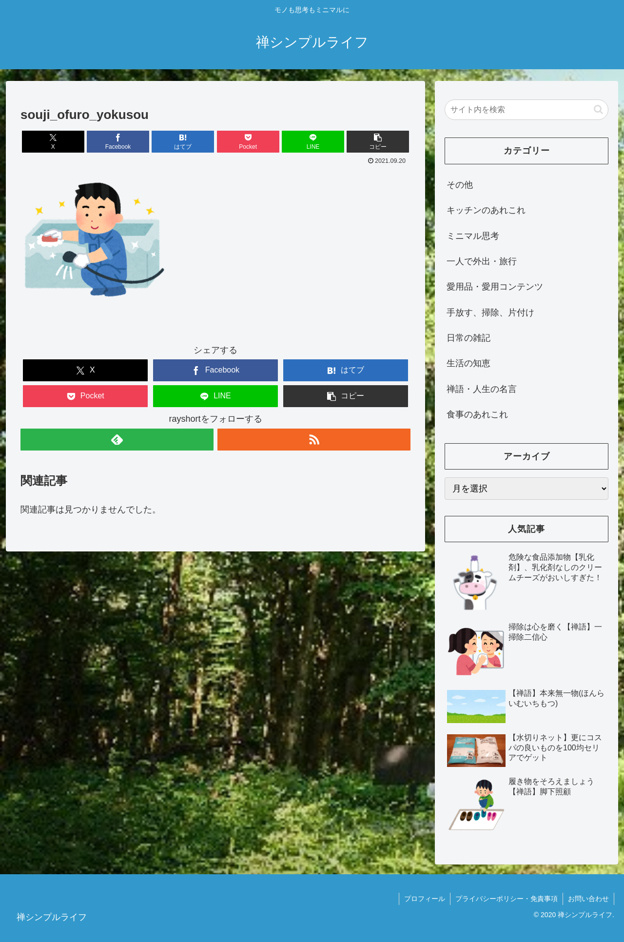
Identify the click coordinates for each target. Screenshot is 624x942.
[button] (378, 142)
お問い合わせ (588, 899)
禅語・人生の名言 (482, 389)
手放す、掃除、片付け (490, 312)
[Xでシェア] (53, 142)
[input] (526, 109)
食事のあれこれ (477, 414)
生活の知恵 (468, 363)
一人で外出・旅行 (482, 261)
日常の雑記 (468, 338)
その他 (460, 185)
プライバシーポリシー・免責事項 (506, 899)
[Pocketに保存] (248, 142)
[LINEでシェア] (313, 142)
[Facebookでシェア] (118, 142)
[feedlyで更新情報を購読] (117, 440)
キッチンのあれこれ (486, 210)
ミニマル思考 (473, 236)
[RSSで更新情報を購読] (313, 440)
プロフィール (424, 899)
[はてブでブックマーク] (183, 142)
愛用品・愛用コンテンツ (495, 287)
